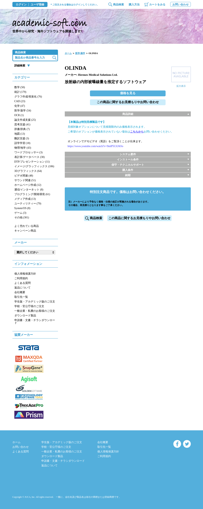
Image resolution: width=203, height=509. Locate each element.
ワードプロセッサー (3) (28, 152)
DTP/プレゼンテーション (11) (32, 161)
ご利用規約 (21, 278)
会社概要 (19, 292)
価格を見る (128, 93)
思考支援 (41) (22, 124)
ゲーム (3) (20, 212)
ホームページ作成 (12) (27, 184)
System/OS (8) (22, 208)
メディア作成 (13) (25, 198)
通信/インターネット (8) (28, 189)
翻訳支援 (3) (21, 138)
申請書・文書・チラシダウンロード (34, 321)
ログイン (21, 4)
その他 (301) (21, 217)
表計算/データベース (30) (29, 157)
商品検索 (118, 4)
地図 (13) (19, 133)
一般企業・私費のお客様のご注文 (34, 310)
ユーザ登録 (37, 4)
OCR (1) (19, 115)
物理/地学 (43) (22, 147)
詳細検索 (19, 65)
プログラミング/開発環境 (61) (32, 194)
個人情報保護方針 (25, 273)
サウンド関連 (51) (25, 180)
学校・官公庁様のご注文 (29, 306)
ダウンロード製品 (25, 315)
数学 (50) (19, 87)
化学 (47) (19, 105)
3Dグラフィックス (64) (28, 171)
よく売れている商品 (26, 226)
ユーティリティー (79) (27, 203)
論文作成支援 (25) (25, 119)
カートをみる (157, 4)
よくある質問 (22, 283)
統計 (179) (20, 91)
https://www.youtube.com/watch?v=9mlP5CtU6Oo (95, 146)
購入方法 (134, 4)
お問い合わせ (180, 4)
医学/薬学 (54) (22, 110)
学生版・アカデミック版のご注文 (34, 301)
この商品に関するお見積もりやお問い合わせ (128, 102)
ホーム (68, 53)
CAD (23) (19, 101)
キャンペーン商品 (25, 230)
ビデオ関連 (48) (23, 175)
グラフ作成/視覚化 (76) (28, 96)
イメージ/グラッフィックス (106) (34, 166)
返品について (22, 287)
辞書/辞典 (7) (22, 129)
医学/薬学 (80, 53)
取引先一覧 (21, 296)
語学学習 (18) (22, 143)
